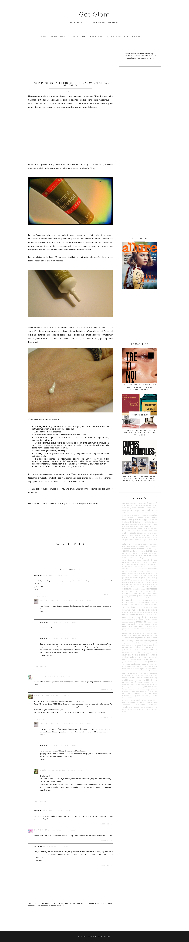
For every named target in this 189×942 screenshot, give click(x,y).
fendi (135, 573)
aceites (143, 503)
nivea (153, 638)
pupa (124, 666)
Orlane (147, 643)
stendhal (125, 684)
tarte (142, 684)
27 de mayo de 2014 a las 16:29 (62, 638)
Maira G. (107, 936)
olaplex (124, 643)
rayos (151, 666)
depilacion (143, 553)
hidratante (127, 588)
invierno (129, 593)
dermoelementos (136, 555)
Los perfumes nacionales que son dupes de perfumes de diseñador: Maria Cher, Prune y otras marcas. (139, 478)
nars (149, 633)
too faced (126, 693)
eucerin (154, 566)
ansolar (155, 508)
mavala (154, 622)
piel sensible (151, 654)
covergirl (154, 549)
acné (155, 503)
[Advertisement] (70, 62)
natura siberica (128, 635)
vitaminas (153, 704)
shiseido (151, 675)
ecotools (146, 560)
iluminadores (151, 588)
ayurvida (147, 515)
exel (136, 569)
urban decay (152, 700)
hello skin (139, 584)
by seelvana (153, 531)
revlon (154, 668)
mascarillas (141, 621)
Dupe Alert (132, 560)
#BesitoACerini (127, 503)
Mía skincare (141, 629)
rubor (145, 671)
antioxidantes (127, 513)
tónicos (154, 691)
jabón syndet (152, 593)
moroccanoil (126, 633)
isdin (140, 593)
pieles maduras (129, 657)
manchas (142, 614)
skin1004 (125, 680)
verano (139, 702)
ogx (150, 641)
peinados (139, 647)
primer (145, 662)
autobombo (126, 515)
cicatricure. (125, 542)
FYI (145, 575)
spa (132, 682)
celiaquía (154, 535)
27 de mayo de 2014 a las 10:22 (56, 575)
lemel (155, 608)
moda (155, 631)
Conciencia (126, 549)
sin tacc (146, 678)
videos (149, 702)
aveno (137, 515)
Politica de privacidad (117, 36)
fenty (138, 573)
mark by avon (136, 620)
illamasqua (141, 589)
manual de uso (128, 617)
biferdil (136, 524)
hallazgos (133, 582)
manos (149, 614)
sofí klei (142, 680)
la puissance (127, 602)
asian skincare (151, 513)
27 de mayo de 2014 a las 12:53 (63, 695)
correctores (141, 549)
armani (141, 513)
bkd (153, 526)
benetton (125, 524)
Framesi (135, 575)
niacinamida (145, 638)
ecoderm (139, 560)
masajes (132, 622)
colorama (144, 544)
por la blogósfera (149, 659)
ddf (130, 553)
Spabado (138, 682)
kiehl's (124, 598)
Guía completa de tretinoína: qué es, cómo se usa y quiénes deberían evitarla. (139, 387)
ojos (154, 640)
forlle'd (129, 575)
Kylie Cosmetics (149, 598)
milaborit (125, 631)
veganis (132, 702)
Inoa (123, 593)
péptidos (153, 647)
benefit (154, 522)
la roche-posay (142, 602)
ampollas (141, 508)
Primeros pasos (58, 36)
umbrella (154, 698)
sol (147, 680)
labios (154, 602)
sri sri (154, 682)
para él (151, 645)
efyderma (153, 560)
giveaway (154, 578)
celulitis (125, 537)
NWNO (146, 641)
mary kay (144, 620)
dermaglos (153, 553)
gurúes (154, 580)
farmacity (125, 573)
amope (134, 508)
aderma (125, 505)
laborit (137, 605)
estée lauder (146, 566)
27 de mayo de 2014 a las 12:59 (77, 723)
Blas (156, 526)
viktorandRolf (134, 705)
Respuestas (41, 596)
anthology (125, 510)
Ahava (149, 505)
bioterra (135, 526)
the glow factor (127, 689)
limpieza (134, 610)
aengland (144, 505)
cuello (143, 551)
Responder (106, 594)
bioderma (153, 524)
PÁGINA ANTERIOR (104, 914)
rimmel (124, 671)
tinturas (125, 691)
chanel (131, 540)
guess (142, 580)
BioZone (148, 526)
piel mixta (132, 654)
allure (124, 508)
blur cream (129, 529)
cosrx (149, 549)
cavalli (131, 535)
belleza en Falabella (143, 522)
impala (124, 591)
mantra (154, 614)
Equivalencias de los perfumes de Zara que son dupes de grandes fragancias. (140, 432)
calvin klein (153, 533)
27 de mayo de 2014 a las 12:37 (77, 600)
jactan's (124, 596)
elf (149, 562)
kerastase (147, 596)
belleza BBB (128, 522)
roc (132, 671)
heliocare (132, 584)
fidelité (150, 573)
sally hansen (128, 673)
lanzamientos (130, 607)
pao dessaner (143, 645)
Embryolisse (143, 564)
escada (130, 566)
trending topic (149, 695)
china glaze (152, 540)
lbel (150, 608)
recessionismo (135, 669)
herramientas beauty (133, 586)
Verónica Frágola (50, 600)
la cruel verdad (142, 600)
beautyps (143, 519)
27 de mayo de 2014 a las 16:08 (62, 622)
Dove (149, 558)
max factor (126, 624)
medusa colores (152, 624)
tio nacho (132, 691)
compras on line (151, 546)
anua (135, 513)
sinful (151, 678)
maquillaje (141, 617)
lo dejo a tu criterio (148, 610)
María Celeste (41, 695)
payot (131, 647)
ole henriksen (131, 643)
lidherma (126, 610)
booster (150, 528)
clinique (154, 542)
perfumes (126, 649)
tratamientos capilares (131, 696)
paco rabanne (126, 645)
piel (139, 652)
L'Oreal (133, 600)
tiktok (155, 689)
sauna (135, 673)
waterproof (125, 709)
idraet (134, 589)
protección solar (138, 664)
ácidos (149, 503)
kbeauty (135, 596)
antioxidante (149, 510)
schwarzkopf (142, 673)
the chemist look (151, 687)
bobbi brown (142, 528)
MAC (140, 612)
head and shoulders (145, 582)
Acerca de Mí (96, 36)
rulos (150, 671)
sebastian (150, 673)
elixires (154, 562)
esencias (136, 566)
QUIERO (139, 666)
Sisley (155, 678)
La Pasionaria (153, 600)
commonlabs (153, 544)
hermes (154, 584)
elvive (136, 564)
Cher (136, 540)
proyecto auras (152, 664)
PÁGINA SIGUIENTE (36, 914)
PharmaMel (125, 653)
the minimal (137, 689)
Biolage (130, 526)
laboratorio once (128, 605)
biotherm (141, 526)
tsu (130, 698)
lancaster (147, 605)
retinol (148, 668)
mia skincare (132, 629)
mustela (134, 633)
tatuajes (147, 684)
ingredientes (151, 591)
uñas (144, 700)
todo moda (140, 691)
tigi (152, 689)
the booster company (137, 687)
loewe (124, 612)
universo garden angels (131, 700)
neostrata (128, 638)
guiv (150, 580)
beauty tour (133, 520)
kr (143, 598)
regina (142, 669)
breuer (126, 531)
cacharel (146, 533)
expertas (132, 571)
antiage (135, 510)
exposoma (141, 571)
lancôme (154, 604)
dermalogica (126, 555)
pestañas (153, 649)
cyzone (124, 553)
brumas (137, 531)
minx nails (134, 631)
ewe (132, 569)
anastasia (148, 508)
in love (130, 591)
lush (127, 612)
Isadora (135, 593)
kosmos (139, 598)
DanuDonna (40, 830)
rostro (140, 671)
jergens (129, 596)
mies (155, 629)
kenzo (141, 596)
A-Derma (137, 503)
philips (133, 653)
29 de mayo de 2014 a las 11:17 (69, 770)
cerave (154, 537)
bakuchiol (153, 515)
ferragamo (144, 573)
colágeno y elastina (131, 544)
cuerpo (149, 551)
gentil (155, 575)
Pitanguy (154, 657)
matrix (149, 622)
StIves (130, 684)
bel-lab (154, 520)
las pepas (144, 608)
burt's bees (144, 531)
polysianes (133, 659)
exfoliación (143, 569)
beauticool (147, 517)
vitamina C (143, 704)
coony (133, 549)
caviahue (137, 535)
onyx (140, 643)
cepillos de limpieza (143, 537)
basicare (131, 517)
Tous (144, 693)
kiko (129, 598)
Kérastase (154, 596)
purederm (131, 666)
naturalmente (140, 635)
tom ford (148, 691)
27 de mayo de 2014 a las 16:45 (62, 745)
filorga (155, 573)
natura (154, 633)
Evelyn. (38, 676)
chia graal (143, 540)
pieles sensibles (144, 657)
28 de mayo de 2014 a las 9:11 (56, 846)
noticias (137, 641)
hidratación (152, 586)
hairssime (125, 582)
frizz (141, 575)
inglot (143, 591)
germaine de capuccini (131, 578)
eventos (125, 568)
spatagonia (147, 682)
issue (144, 593)
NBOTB (149, 635)
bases (125, 517)
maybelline (135, 624)
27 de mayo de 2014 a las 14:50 (61, 830)
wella (139, 709)
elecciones (126, 562)
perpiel (136, 650)
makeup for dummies (130, 614)
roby (129, 671)
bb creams (139, 517)
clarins (133, 542)
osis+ (151, 643)
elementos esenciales (139, 562)
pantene (135, 645)
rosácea (136, 671)
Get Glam (94, 14)
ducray (154, 558)
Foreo (124, 575)
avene (132, 515)
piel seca (141, 654)
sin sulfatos (137, 677)
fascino (131, 573)
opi (143, 643)
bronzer (131, 531)
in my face (137, 591)
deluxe (135, 553)
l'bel (156, 598)
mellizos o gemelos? (130, 626)
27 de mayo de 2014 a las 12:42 (56, 676)
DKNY (132, 558)
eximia (124, 571)
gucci (132, 580)
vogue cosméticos (147, 707)
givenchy (126, 579)
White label (146, 709)
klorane (133, 598)
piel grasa (147, 652)
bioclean (147, 524)
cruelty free (134, 551)
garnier (149, 575)
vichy (144, 702)
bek (149, 520)
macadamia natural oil (150, 612)
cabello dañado (136, 533)
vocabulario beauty (131, 707)
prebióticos (132, 662)
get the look (145, 578)
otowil (155, 643)
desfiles (154, 555)
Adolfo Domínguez (134, 505)
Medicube (144, 624)
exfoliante (152, 568)
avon (142, 515)
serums (137, 675)
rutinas (154, 671)
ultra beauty (147, 698)
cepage (131, 537)
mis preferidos (145, 631)
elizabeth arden (127, 564)
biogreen (125, 526)
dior (124, 557)
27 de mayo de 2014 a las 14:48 (56, 810)
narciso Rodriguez (142, 633)
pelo (146, 647)
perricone (143, 650)
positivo (124, 662)
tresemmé (125, 698)
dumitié (124, 560)
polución (125, 659)
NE (153, 635)
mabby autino (134, 612)
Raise (145, 666)
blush (135, 528)
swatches (136, 684)
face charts (152, 571)
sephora (130, 675)
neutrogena (136, 638)
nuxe (141, 641)
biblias (131, 524)
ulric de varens (137, 698)
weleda (133, 709)
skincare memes (134, 680)
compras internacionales (133, 546)
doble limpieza (140, 558)
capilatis (125, 535)
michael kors (149, 629)
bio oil (142, 524)
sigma (130, 678)
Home (43, 36)
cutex (155, 551)
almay (129, 508)
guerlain (137, 580)
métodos (142, 626)
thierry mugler (145, 689)
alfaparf (154, 505)
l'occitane (125, 600)
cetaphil (125, 540)
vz (156, 707)
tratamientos (152, 693)
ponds (139, 659)
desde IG (147, 555)
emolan (150, 564)
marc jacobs (152, 617)
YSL (152, 709)
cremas (125, 551)
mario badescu (127, 620)
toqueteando (136, 693)
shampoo (144, 675)
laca (141, 605)
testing (152, 684)
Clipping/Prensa (77, 36)
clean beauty (143, 542)
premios (139, 662)
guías (146, 580)
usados (125, 702)
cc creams (146, 535)
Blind (124, 529)
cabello (126, 533)
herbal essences (147, 584)
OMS (137, 643)
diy (128, 558)
